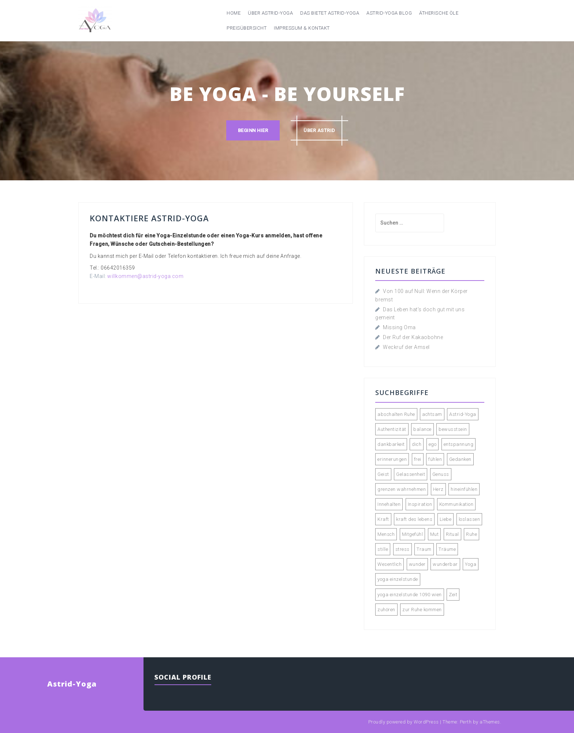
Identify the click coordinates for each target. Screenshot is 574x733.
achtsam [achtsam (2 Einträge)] (432, 414)
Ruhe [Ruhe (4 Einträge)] (471, 534)
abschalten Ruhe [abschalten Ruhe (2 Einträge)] (396, 414)
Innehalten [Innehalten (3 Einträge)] (388, 504)
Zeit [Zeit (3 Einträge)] (453, 594)
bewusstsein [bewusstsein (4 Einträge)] (453, 429)
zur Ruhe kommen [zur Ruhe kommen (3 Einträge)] (422, 609)
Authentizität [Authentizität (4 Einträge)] (391, 429)
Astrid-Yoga (72, 684)
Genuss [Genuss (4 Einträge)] (440, 474)
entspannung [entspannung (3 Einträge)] (459, 444)
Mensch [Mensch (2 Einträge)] (386, 534)
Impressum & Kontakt (302, 28)
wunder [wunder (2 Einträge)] (417, 564)
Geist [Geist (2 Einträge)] (383, 474)
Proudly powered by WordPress (403, 722)
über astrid (319, 130)
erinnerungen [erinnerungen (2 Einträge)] (392, 459)
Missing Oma (399, 327)
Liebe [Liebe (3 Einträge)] (446, 519)
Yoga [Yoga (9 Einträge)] (470, 564)
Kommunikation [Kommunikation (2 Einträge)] (456, 504)
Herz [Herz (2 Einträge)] (438, 489)
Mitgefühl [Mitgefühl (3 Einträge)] (412, 534)
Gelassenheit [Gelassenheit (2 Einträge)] (410, 474)
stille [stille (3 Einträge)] (382, 549)
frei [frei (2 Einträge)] (417, 459)
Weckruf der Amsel (406, 347)
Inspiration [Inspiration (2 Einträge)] (420, 504)
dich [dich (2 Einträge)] (416, 444)
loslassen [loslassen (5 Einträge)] (469, 519)
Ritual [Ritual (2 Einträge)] (452, 534)
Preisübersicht (246, 28)
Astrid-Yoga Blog (389, 13)
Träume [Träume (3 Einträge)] (447, 549)
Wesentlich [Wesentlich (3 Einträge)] (389, 564)
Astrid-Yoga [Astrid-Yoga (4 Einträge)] (462, 414)
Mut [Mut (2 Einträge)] (434, 534)
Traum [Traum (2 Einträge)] (424, 549)
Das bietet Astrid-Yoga (329, 13)
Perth (466, 722)
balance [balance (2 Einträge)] (422, 429)
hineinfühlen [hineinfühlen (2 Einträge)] (464, 489)
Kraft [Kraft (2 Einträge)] (383, 519)
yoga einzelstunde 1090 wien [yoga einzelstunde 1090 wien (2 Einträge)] (409, 594)
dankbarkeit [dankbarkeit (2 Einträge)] (391, 444)
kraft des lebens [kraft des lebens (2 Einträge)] (414, 519)
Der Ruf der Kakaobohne (413, 337)
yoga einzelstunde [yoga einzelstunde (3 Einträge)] (397, 579)
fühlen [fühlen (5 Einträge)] (435, 459)
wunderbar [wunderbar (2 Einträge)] (445, 564)
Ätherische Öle (438, 13)
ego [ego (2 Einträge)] (433, 444)
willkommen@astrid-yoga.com (145, 276)
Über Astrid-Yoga (270, 13)
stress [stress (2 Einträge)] (402, 549)
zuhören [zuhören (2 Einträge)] (386, 609)
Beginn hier (253, 130)
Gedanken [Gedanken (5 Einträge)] (460, 459)
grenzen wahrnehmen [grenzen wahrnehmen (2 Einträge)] (401, 489)
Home (234, 13)
